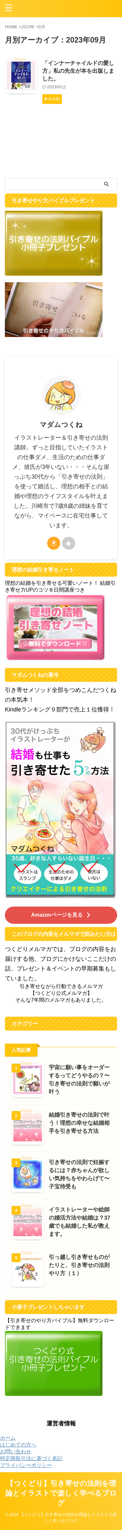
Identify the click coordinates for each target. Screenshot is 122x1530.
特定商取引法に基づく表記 (31, 1458)
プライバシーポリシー (26, 1465)
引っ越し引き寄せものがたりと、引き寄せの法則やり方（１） (79, 1265)
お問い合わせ (15, 1451)
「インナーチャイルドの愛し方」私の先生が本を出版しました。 (78, 71)
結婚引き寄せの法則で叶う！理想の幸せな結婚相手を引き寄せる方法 (79, 1123)
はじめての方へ (18, 1445)
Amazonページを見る (61, 915)
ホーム (8, 1438)
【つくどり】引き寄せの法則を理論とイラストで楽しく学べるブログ (61, 1493)
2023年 (28, 26)
